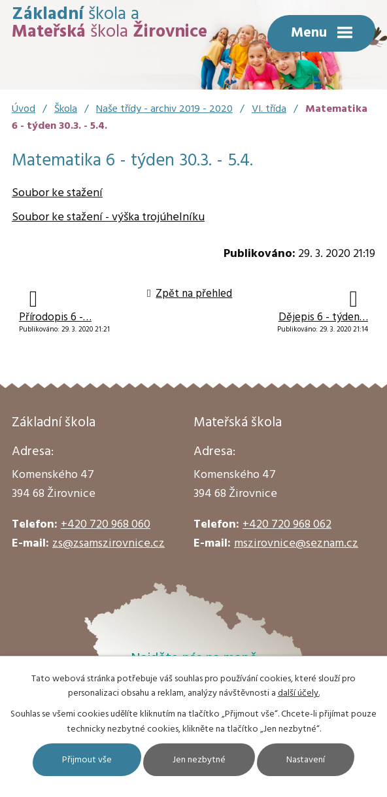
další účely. (299, 693)
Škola (65, 109)
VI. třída (269, 109)
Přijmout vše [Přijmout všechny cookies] (87, 760)
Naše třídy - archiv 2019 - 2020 (164, 109)
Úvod (23, 109)
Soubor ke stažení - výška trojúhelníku (108, 217)
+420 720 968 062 (287, 524)
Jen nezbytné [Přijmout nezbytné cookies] (199, 760)
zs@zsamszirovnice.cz (108, 543)
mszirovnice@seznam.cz (296, 543)
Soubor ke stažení (57, 193)
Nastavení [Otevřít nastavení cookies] (305, 760)
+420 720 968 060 (105, 524)
